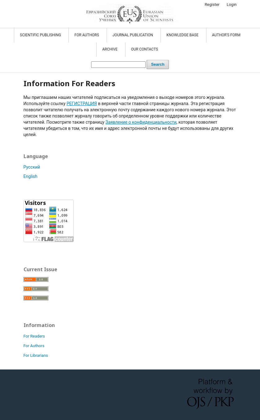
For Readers (34, 336)
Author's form (226, 35)
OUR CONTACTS (144, 49)
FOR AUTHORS (87, 35)
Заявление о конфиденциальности (140, 122)
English (30, 176)
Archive (110, 49)
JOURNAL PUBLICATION (133, 35)
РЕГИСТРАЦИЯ (82, 103)
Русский (32, 167)
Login (231, 4)
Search (157, 64)
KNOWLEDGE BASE (182, 35)
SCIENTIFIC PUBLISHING (41, 35)
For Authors (34, 345)
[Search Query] (118, 64)
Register (212, 4)
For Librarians (36, 355)
